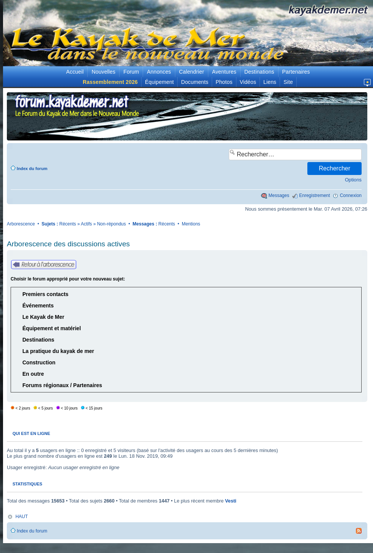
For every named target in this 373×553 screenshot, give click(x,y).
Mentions (191, 224)
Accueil (74, 72)
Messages (279, 195)
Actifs (86, 224)
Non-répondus (111, 224)
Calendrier (191, 72)
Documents (194, 82)
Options (353, 180)
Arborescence (21, 224)
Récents (67, 224)
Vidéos (248, 82)
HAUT (22, 516)
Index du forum (32, 168)
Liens (269, 82)
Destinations (259, 72)
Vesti (230, 501)
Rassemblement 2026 (110, 82)
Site (288, 82)
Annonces (159, 72)
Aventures (224, 72)
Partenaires (296, 72)
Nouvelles (103, 72)
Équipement (159, 82)
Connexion (351, 195)
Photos (224, 82)
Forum (131, 72)
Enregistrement (314, 195)
